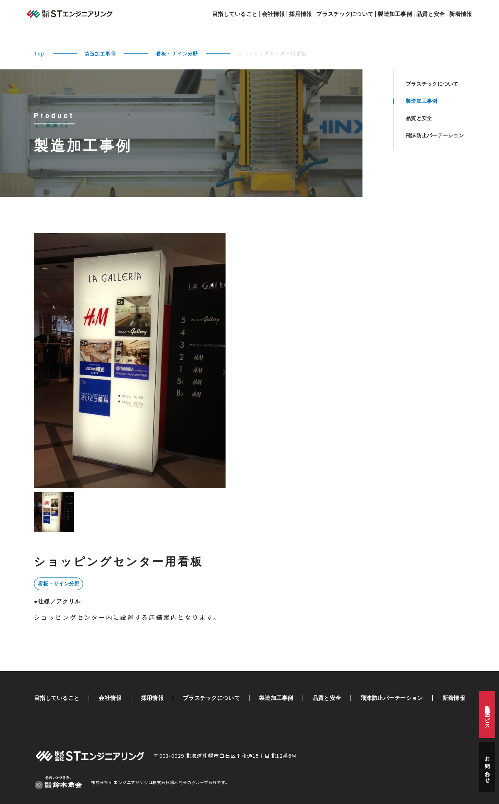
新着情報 (460, 14)
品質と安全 (430, 14)
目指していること (234, 14)
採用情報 (300, 14)
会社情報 (273, 14)
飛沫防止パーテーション (435, 135)
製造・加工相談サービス (487, 714)
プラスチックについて (344, 14)
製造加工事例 (395, 14)
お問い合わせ (487, 767)
